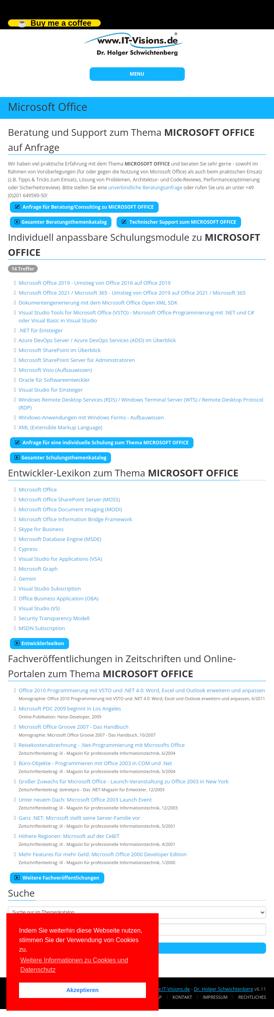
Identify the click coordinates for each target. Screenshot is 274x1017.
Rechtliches (252, 997)
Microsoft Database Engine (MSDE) (60, 539)
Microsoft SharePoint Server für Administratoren (77, 360)
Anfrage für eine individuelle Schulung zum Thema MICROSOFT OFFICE (102, 442)
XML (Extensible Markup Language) (60, 427)
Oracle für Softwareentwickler (54, 379)
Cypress (28, 548)
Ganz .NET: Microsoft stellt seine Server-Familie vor (79, 817)
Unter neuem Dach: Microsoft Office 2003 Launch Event (85, 799)
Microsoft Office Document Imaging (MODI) (70, 509)
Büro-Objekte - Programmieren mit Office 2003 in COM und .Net (95, 763)
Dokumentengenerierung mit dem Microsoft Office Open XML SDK (98, 302)
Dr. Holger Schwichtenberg (223, 989)
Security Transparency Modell (54, 618)
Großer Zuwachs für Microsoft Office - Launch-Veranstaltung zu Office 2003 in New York (124, 781)
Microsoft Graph (38, 568)
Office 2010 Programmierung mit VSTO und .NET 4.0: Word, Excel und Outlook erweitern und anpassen (142, 690)
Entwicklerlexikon (39, 643)
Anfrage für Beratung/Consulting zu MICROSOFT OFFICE (84, 207)
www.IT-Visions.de (169, 989)
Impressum (215, 997)
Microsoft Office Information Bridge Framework (75, 519)
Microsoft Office (38, 489)
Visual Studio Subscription (50, 588)
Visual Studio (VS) (39, 608)
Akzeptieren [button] (82, 990)
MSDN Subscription (42, 628)
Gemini (27, 578)
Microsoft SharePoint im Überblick (60, 350)
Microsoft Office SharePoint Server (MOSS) (69, 499)
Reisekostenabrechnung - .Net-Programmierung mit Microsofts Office (102, 744)
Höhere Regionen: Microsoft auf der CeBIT (69, 836)
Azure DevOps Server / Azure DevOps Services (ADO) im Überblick (97, 340)
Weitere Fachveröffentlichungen (57, 877)
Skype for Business (41, 529)
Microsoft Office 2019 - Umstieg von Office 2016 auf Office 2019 (95, 282)
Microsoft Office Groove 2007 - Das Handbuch (73, 726)
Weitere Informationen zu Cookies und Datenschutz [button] (74, 965)
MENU (137, 73)
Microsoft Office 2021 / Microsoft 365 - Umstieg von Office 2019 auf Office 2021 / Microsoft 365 (132, 292)
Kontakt (182, 997)
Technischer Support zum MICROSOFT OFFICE (178, 222)
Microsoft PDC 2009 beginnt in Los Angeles (70, 708)
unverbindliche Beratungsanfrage (145, 187)
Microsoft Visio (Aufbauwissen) (55, 369)
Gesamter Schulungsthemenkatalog (60, 457)
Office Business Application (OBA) (59, 598)
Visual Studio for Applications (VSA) (60, 558)
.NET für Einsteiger (41, 330)
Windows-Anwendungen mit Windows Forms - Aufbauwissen (91, 417)
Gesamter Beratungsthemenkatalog (61, 222)
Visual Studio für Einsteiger (51, 389)
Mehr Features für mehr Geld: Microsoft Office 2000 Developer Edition (103, 854)
